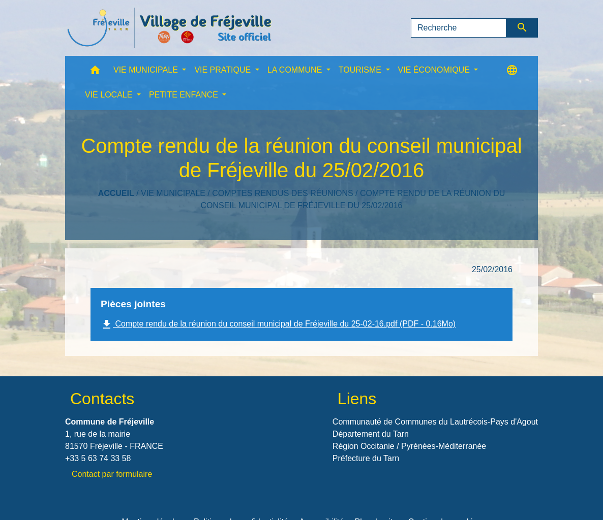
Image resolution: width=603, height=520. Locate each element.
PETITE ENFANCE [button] (184, 94)
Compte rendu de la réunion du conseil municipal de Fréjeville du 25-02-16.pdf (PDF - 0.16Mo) (278, 324)
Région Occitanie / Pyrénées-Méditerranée (409, 446)
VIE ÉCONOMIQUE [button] (435, 70)
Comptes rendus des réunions (282, 193)
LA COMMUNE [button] (295, 70)
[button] (95, 72)
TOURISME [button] (361, 70)
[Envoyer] (522, 28)
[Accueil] (169, 28)
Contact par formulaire (112, 474)
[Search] (458, 28)
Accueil (116, 193)
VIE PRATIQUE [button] (223, 70)
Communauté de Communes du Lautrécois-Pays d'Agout (435, 421)
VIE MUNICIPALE (173, 193)
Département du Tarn (371, 434)
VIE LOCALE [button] (110, 94)
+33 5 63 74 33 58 (98, 458)
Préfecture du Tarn (366, 458)
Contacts (102, 398)
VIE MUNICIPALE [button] (146, 70)
